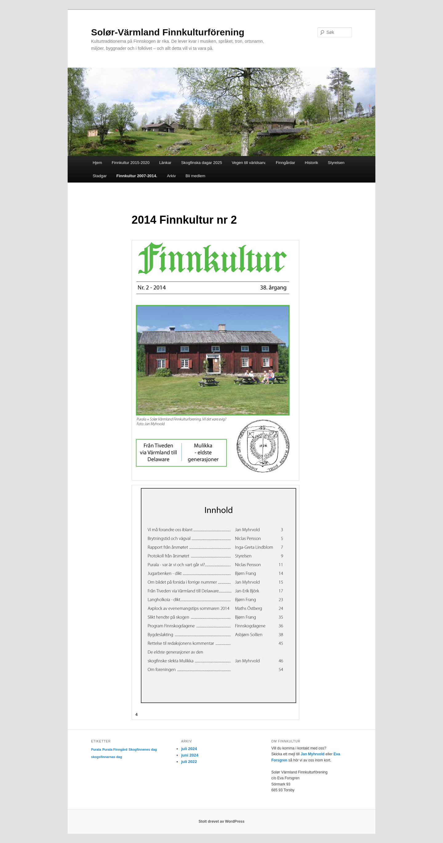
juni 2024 (189, 755)
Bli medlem (195, 176)
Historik (311, 162)
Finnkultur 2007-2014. (136, 176)
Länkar (165, 162)
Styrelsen (336, 162)
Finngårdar (285, 162)
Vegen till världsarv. (249, 162)
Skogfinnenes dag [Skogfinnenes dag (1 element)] (143, 749)
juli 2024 (189, 748)
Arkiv (171, 176)
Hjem (97, 162)
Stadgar (100, 176)
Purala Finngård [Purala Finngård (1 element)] (114, 749)
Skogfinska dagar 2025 (201, 162)
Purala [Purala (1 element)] (96, 749)
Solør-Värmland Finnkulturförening (167, 32)
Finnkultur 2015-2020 (131, 162)
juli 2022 (189, 761)
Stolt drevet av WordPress (221, 821)
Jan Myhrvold (312, 754)
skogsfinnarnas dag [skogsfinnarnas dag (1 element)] (106, 757)
